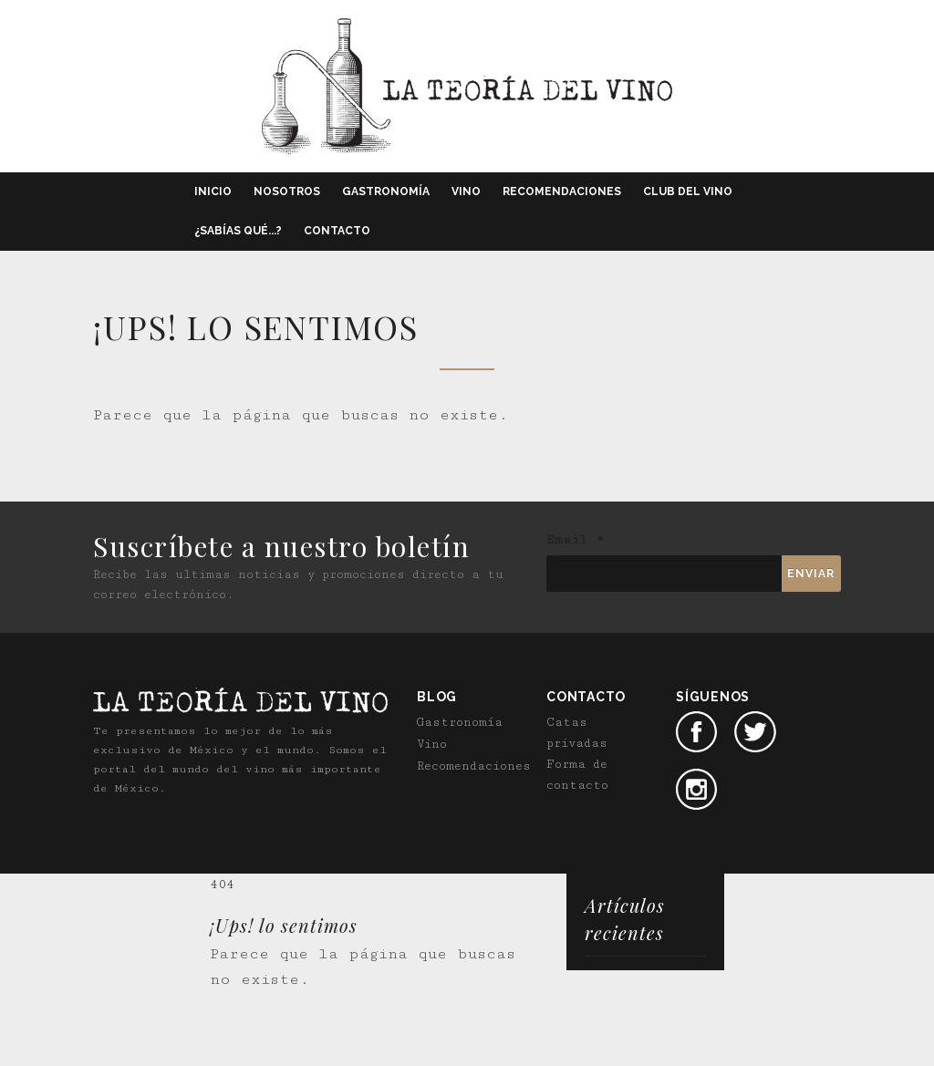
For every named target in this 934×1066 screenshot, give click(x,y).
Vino (466, 191)
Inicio (213, 191)
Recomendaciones (562, 191)
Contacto (337, 230)
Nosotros (287, 191)
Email (575, 540)
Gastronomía (386, 191)
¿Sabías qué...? (238, 230)
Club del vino (687, 191)
